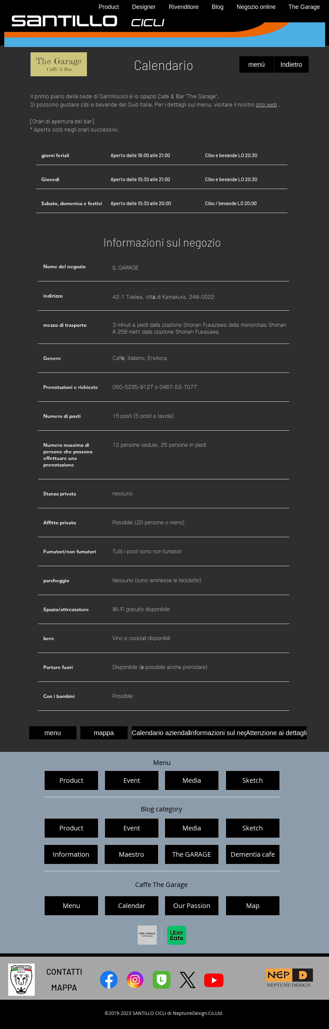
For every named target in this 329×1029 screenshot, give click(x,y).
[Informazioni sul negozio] (224, 732)
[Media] (192, 780)
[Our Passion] (192, 906)
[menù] (256, 64)
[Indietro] (291, 64)
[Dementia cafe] (253, 854)
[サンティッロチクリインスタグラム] (135, 980)
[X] (187, 980)
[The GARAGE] (192, 854)
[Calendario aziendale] (163, 732)
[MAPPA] (64, 987)
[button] (107, 7)
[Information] (71, 854)
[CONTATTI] (64, 971)
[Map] (253, 906)
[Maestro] (131, 854)
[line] (161, 980)
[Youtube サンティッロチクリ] (213, 980)
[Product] (71, 780)
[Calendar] (132, 906)
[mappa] (104, 732)
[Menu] (71, 906)
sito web (266, 104)
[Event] (132, 780)
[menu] (52, 732)
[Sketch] (253, 780)
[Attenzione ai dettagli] (276, 732)
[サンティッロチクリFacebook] (108, 980)
